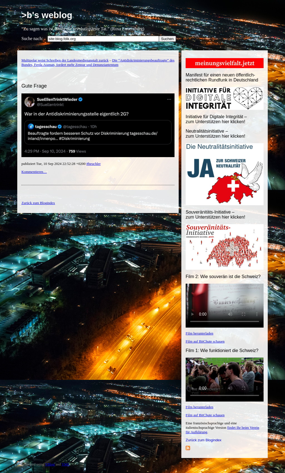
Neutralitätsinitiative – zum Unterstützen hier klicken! (215, 133)
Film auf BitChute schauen (205, 341)
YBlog (50, 464)
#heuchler (93, 164)
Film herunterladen (199, 333)
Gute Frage (34, 86)
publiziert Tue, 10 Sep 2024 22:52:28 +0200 (53, 164)
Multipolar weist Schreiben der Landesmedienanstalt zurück (65, 60)
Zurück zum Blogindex (204, 440)
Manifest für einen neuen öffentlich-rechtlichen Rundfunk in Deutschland (222, 77)
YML (66, 464)
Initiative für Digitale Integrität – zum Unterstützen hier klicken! (216, 119)
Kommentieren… (34, 172)
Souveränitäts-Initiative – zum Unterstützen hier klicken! (215, 214)
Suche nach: (32, 38)
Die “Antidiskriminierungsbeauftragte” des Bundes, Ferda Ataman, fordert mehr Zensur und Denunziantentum (98, 62)
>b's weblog (46, 15)
